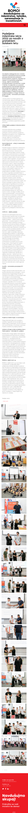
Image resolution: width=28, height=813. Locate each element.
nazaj (4, 770)
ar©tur (14, 812)
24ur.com (5, 401)
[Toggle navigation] (24, 25)
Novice (6, 30)
